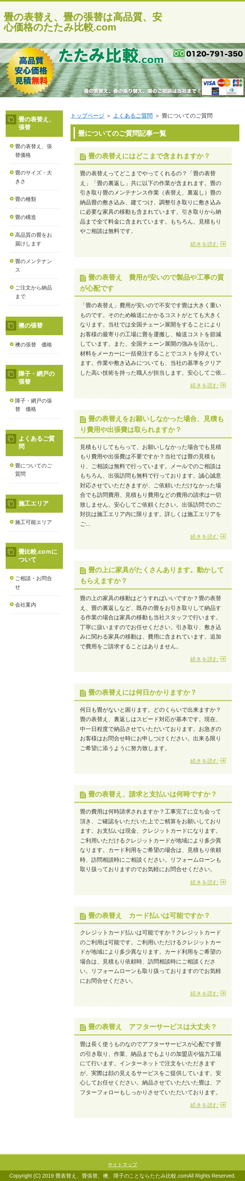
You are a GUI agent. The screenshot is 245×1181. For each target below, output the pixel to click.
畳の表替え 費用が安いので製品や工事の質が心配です (152, 283)
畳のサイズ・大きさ (33, 177)
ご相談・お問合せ (33, 582)
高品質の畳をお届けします (33, 239)
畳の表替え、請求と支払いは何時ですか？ (152, 794)
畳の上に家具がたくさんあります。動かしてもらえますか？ (152, 575)
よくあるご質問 (133, 115)
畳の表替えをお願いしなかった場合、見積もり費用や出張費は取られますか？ (152, 424)
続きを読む (204, 244)
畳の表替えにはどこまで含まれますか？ (149, 156)
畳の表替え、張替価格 (33, 150)
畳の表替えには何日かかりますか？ (142, 692)
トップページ (87, 115)
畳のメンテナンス (33, 265)
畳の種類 (25, 199)
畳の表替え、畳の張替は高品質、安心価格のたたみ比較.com (83, 22)
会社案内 (25, 605)
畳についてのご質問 (33, 470)
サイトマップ (122, 1164)
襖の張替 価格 (33, 345)
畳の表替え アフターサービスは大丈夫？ (152, 1027)
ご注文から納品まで (33, 292)
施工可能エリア (33, 522)
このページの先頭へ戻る (213, 1149)
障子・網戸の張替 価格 (33, 405)
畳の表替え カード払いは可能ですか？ (149, 915)
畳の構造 (25, 217)
